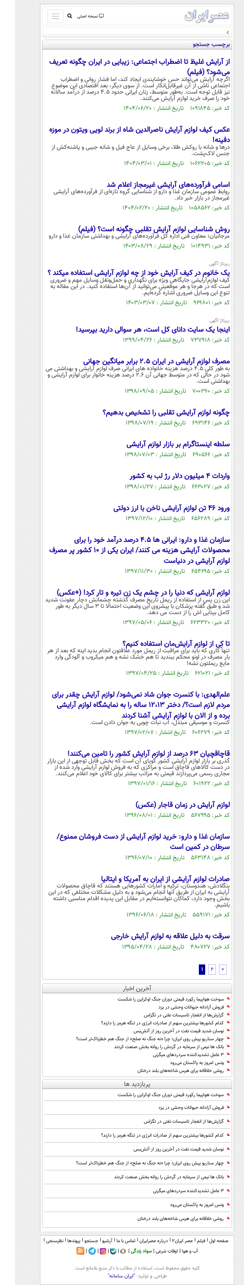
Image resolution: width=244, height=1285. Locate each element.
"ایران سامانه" (106, 1276)
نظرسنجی (39, 1241)
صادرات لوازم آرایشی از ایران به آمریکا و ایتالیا (150, 879)
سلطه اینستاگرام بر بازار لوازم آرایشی (163, 444)
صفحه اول (204, 1241)
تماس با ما (110, 1241)
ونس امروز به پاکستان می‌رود (185, 1062)
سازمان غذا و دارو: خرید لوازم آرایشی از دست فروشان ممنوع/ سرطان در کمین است (128, 842)
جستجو (76, 1241)
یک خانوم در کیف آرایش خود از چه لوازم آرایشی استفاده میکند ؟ (123, 273)
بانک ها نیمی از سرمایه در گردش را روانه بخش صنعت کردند (157, 1047)
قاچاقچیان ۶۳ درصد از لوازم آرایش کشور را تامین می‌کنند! (133, 754)
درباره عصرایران (138, 1241)
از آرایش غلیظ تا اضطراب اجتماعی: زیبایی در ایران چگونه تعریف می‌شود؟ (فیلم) (124, 67)
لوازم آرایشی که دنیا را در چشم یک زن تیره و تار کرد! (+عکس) (128, 593)
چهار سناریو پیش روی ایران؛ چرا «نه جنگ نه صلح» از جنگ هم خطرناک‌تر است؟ (138, 1039)
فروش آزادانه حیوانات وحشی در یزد (179, 1007)
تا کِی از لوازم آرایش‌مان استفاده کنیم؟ (161, 644)
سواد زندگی (126, 1251)
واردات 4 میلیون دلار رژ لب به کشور (164, 476)
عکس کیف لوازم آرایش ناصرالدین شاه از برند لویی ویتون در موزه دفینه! (124, 135)
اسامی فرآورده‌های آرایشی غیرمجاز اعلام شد (153, 185)
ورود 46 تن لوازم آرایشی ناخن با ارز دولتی (156, 508)
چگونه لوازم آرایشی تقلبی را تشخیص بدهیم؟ (151, 413)
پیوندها (58, 1241)
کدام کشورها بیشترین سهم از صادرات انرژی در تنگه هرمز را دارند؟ (150, 1023)
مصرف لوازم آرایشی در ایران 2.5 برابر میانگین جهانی (141, 361)
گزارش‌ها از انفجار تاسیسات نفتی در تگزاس (172, 1015)
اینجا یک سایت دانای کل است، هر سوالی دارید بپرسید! (138, 330)
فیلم (186, 1241)
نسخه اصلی (75, 16)
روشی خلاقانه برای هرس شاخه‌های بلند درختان (168, 1070)
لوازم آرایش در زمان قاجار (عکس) (167, 805)
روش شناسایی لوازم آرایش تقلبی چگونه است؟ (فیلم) (139, 229)
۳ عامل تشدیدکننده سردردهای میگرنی (176, 1054)
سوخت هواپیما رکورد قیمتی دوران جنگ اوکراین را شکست (159, 999)
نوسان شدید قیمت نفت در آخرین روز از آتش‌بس (166, 1031)
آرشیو (92, 1241)
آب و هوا (175, 1251)
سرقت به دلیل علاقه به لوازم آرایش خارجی (155, 936)
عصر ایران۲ (167, 1241)
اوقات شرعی (152, 1251)
